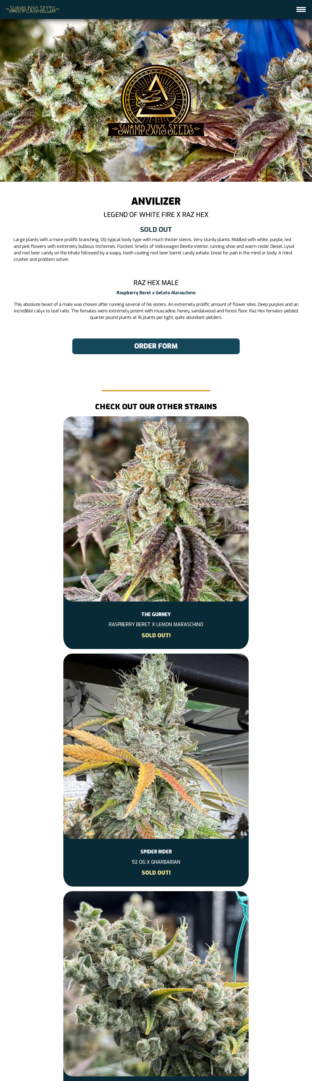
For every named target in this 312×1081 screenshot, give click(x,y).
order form (156, 347)
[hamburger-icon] (301, 9)
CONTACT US (129, 1059)
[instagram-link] (156, 985)
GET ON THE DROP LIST (171, 1059)
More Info (156, 845)
